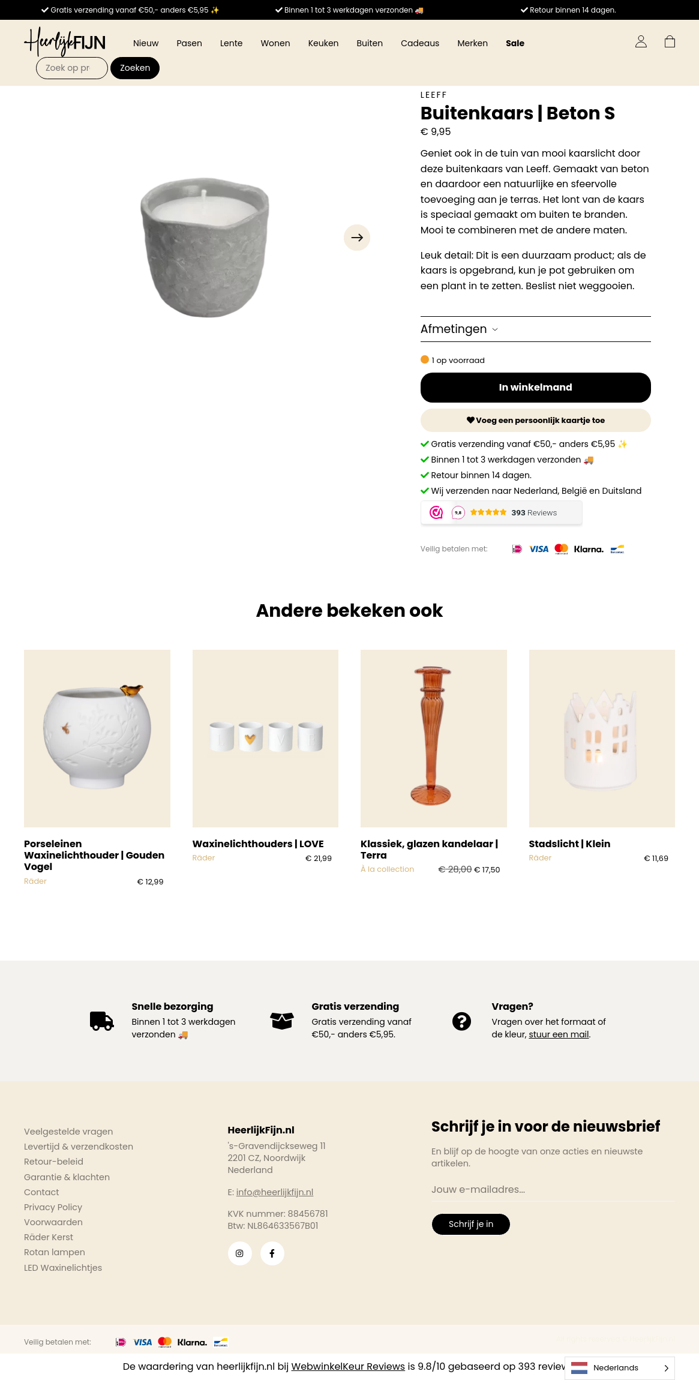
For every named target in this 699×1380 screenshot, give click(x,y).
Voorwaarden (53, 1222)
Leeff (434, 95)
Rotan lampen (54, 1252)
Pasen (189, 43)
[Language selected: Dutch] (620, 1368)
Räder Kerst (48, 1237)
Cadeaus (420, 43)
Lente (231, 43)
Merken (472, 43)
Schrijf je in (471, 1224)
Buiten (370, 43)
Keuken (323, 43)
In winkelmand (535, 387)
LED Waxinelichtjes (63, 1268)
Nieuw (145, 43)
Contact (41, 1192)
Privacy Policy (53, 1207)
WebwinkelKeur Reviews (349, 1366)
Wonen (275, 43)
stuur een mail (559, 1034)
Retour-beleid (53, 1162)
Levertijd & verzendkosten (78, 1147)
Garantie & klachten (67, 1177)
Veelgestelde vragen (68, 1132)
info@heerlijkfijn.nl (275, 1192)
